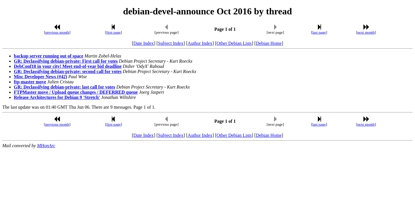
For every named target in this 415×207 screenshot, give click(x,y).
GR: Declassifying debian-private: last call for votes (64, 87)
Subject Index (170, 43)
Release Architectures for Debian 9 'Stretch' (57, 97)
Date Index (143, 43)
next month (366, 32)
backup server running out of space (48, 55)
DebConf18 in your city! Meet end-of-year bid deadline (68, 66)
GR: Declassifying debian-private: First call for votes (66, 61)
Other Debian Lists (234, 43)
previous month (57, 32)
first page (113, 32)
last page (319, 32)
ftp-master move (30, 81)
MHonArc (46, 145)
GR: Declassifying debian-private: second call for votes (68, 71)
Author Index (200, 43)
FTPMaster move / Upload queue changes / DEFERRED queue (76, 92)
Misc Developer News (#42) (40, 76)
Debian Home (269, 43)
